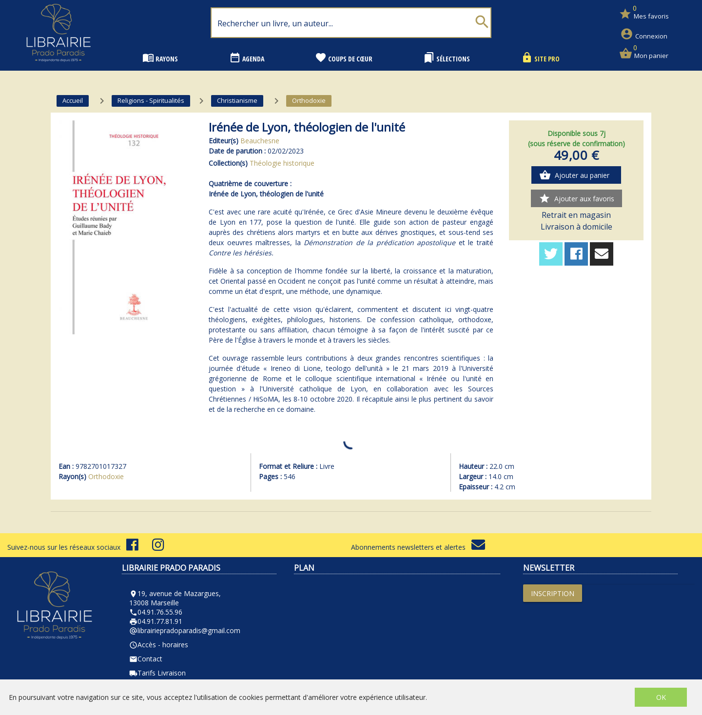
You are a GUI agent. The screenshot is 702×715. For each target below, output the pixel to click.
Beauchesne (259, 140)
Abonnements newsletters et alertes (418, 547)
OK (661, 697)
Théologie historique (282, 163)
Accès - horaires (158, 644)
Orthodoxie (106, 476)
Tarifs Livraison (157, 672)
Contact (145, 658)
